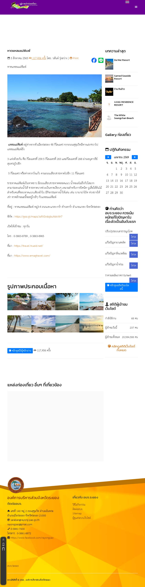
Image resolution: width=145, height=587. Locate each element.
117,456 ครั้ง (37, 58)
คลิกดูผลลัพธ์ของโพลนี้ (118, 287)
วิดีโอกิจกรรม (79, 505)
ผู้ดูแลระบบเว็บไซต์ (82, 518)
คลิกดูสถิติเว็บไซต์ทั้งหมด (121, 348)
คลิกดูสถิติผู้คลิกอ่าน (20, 350)
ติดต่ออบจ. (78, 509)
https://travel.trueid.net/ (28, 246)
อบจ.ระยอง (13, 566)
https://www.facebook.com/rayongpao (32, 538)
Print (74, 58)
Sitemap (77, 513)
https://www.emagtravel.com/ (32, 255)
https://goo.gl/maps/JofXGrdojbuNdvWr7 (38, 216)
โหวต (133, 237)
